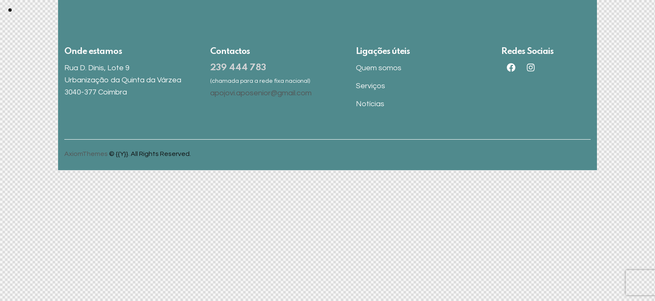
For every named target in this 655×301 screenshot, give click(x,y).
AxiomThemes (86, 153)
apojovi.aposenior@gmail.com (261, 93)
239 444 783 (238, 68)
